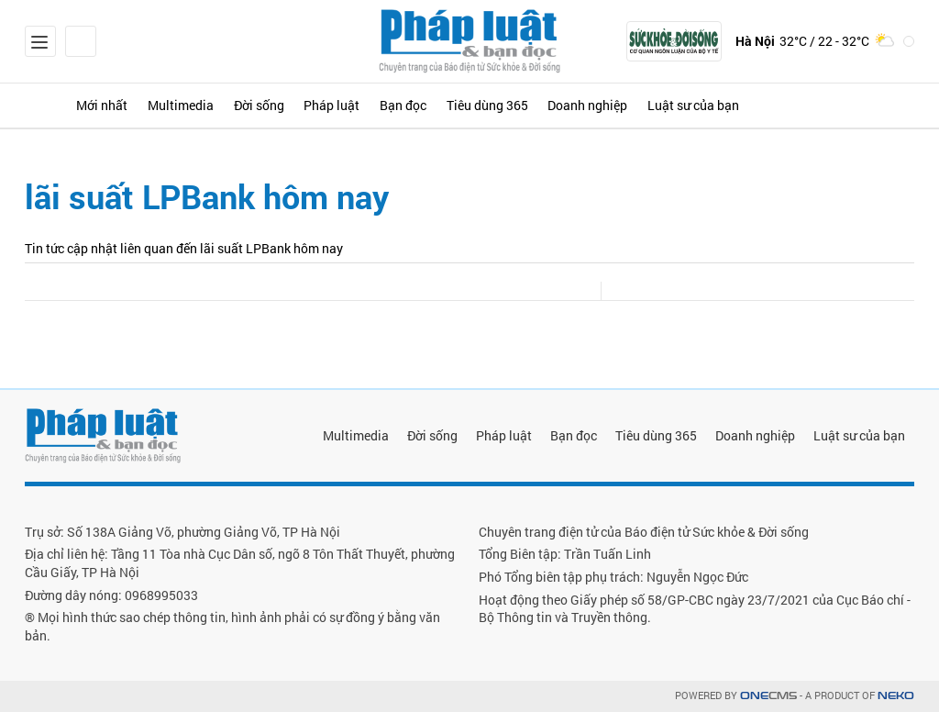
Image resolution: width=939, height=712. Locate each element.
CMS (768, 696)
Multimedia (186, 105)
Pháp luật (342, 105)
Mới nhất (105, 105)
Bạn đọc (415, 105)
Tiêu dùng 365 (501, 105)
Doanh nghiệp (604, 105)
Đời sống (266, 105)
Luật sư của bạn (711, 105)
